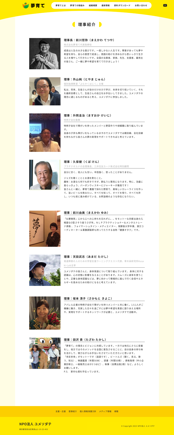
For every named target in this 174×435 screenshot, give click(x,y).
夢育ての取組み (77, 5)
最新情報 (106, 5)
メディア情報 (105, 411)
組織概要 (93, 5)
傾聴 (116, 411)
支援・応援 (61, 411)
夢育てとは (61, 5)
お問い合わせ (141, 5)
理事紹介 (73, 411)
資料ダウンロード (122, 5)
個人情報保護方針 (88, 411)
